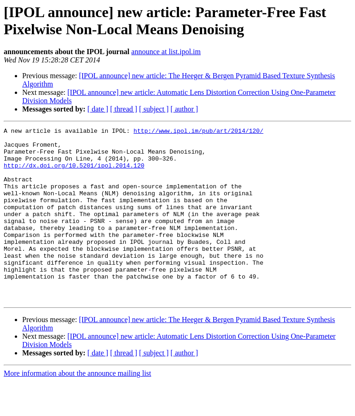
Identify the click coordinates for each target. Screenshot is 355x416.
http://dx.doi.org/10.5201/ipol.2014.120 (74, 173)
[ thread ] (123, 109)
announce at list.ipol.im (166, 52)
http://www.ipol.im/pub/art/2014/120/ (198, 132)
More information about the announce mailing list (77, 408)
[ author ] (184, 109)
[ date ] (97, 109)
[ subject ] (154, 109)
